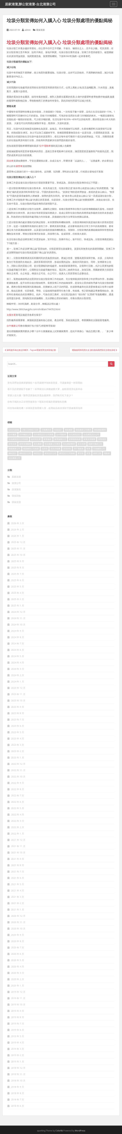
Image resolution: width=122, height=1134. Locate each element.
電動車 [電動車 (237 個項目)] (107, 453)
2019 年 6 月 (17, 1029)
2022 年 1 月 (17, 833)
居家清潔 (16, 476)
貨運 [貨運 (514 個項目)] (88, 453)
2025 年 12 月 (18, 542)
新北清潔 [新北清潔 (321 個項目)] (81, 444)
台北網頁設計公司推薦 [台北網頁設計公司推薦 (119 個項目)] (18, 439)
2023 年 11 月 (18, 694)
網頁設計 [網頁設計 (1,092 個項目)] (38, 453)
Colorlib (59, 1130)
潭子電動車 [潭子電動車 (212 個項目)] (79, 448)
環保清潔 (40, 29)
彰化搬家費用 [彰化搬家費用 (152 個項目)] (69, 444)
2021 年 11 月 (18, 846)
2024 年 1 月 (17, 681)
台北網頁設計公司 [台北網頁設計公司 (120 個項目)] (91, 434)
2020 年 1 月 (17, 985)
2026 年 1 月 (17, 535)
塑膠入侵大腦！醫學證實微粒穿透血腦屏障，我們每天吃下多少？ (40, 395)
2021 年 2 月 (17, 903)
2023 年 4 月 (17, 738)
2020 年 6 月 (17, 953)
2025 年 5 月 (17, 586)
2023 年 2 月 (17, 751)
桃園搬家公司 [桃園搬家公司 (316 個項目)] (14, 448)
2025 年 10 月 (18, 554)
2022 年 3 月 (17, 820)
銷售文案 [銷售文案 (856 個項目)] (97, 453)
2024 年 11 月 (18, 618)
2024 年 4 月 (17, 662)
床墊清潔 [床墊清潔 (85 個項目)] (12, 444)
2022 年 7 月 (17, 795)
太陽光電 (11, 314)
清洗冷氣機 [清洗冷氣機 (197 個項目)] (55, 448)
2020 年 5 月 (17, 960)
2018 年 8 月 (17, 1093)
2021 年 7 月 (17, 871)
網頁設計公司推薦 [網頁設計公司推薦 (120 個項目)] (67, 453)
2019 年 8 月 (17, 1017)
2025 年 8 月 (17, 567)
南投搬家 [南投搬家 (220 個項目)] (69, 429)
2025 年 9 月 (17, 561)
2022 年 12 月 (18, 763)
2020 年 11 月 (18, 922)
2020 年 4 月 (17, 966)
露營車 (19, 166)
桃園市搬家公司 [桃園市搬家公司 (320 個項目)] (95, 444)
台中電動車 (45, 145)
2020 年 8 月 (17, 941)
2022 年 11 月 (18, 770)
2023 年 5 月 (17, 732)
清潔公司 (16, 483)
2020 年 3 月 (17, 972)
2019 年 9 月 (17, 1010)
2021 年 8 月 (17, 865)
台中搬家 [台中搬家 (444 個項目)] (12, 434)
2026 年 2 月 (17, 529)
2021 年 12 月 (18, 839)
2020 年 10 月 (18, 928)
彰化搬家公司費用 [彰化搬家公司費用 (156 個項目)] (52, 444)
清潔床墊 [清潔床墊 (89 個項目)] (67, 448)
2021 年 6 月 (17, 877)
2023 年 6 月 (17, 725)
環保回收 (16, 495)
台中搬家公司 (13, 325)
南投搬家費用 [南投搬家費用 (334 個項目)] (100, 429)
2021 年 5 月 (17, 884)
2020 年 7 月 (17, 947)
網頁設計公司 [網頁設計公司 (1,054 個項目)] (50, 453)
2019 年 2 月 (17, 1055)
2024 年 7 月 (17, 643)
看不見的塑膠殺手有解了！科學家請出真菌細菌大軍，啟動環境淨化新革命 (44, 389)
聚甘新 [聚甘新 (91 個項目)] (81, 453)
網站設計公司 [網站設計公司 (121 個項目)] (25, 453)
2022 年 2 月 (17, 827)
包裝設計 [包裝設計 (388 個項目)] (58, 429)
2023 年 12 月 (18, 687)
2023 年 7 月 (17, 719)
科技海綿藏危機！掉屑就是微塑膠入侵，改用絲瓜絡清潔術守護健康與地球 (44, 408)
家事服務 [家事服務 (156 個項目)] (47, 439)
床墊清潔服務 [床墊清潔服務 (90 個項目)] (25, 444)
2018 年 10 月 (18, 1080)
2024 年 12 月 (18, 611)
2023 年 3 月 (17, 744)
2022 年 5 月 (17, 808)
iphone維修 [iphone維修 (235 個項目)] (14, 429)
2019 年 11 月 (18, 998)
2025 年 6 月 (17, 580)
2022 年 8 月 (17, 789)
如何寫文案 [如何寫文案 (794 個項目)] (36, 439)
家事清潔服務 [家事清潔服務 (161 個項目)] (89, 439)
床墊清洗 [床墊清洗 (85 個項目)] (102, 439)
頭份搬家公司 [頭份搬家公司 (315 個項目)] (14, 458)
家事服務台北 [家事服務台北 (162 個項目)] (60, 439)
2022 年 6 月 (17, 801)
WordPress (80, 1130)
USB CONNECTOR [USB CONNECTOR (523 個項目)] (30, 429)
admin (27, 29)
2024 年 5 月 (17, 656)
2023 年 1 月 (17, 757)
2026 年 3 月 (17, 523)
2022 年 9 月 (17, 782)
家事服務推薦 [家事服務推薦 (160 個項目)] (75, 439)
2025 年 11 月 (18, 548)
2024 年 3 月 (17, 668)
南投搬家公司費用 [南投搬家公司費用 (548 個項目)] (83, 429)
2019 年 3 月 (17, 1048)
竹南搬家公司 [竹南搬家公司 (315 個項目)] (99, 448)
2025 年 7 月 (17, 573)
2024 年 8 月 (17, 637)
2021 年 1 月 (17, 909)
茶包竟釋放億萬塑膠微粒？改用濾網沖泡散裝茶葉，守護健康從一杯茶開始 (44, 382)
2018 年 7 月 (17, 1099)
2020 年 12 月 (18, 915)
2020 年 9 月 (17, 934)
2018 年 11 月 (18, 1074)
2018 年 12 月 (18, 1067)
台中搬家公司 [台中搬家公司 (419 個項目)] (25, 434)
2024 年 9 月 (17, 630)
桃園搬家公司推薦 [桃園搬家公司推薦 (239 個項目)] (31, 448)
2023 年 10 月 (18, 700)
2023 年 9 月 (17, 706)
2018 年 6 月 (17, 1105)
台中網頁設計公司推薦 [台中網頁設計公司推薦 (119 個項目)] (43, 434)
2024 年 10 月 (18, 624)
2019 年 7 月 (17, 1023)
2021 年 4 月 (17, 890)
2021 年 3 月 (17, 896)
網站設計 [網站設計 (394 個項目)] (12, 453)
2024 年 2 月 (17, 675)
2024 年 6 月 (17, 649)
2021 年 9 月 (17, 858)
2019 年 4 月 (17, 1042)
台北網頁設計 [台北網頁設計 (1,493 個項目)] (75, 434)
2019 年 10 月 (18, 1004)
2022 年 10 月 (18, 776)
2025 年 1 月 (17, 605)
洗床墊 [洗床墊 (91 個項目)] (45, 448)
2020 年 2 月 (17, 979)
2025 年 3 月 (17, 599)
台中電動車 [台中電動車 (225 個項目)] (61, 434)
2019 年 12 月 (18, 991)
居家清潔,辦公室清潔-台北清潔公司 (30, 4)
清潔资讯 (16, 489)
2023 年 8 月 (17, 713)
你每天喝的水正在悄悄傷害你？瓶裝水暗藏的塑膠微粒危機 (37, 401)
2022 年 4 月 (17, 814)
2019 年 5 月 (17, 1036)
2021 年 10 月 (18, 852)
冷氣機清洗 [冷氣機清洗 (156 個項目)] (46, 429)
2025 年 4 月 (17, 592)
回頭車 (10, 160)
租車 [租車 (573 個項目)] (88, 448)
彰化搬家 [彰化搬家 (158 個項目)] (38, 444)
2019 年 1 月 (17, 1061)
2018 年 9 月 (17, 1086)
